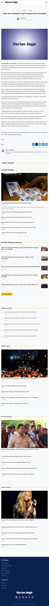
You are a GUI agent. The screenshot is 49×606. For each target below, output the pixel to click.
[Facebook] (16, 597)
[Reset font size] (24, 23)
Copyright (3, 568)
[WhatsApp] (32, 597)
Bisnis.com (3, 585)
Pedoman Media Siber (6, 565)
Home (18, 10)
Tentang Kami (4, 563)
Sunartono (23, 18)
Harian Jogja (25, 132)
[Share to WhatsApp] (40, 144)
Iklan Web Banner (5, 573)
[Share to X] (36, 144)
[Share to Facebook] (33, 144)
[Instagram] (23, 597)
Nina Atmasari (9, 150)
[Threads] (29, 597)
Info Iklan (3, 575)
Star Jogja (3, 587)
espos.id (3, 582)
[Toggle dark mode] (46, 2)
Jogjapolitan (24, 10)
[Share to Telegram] (46, 144)
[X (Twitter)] (19, 597)
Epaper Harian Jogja (15, 134)
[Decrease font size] (21, 23)
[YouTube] (26, 597)
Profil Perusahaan (5, 570)
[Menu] (2, 2)
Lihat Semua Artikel (6, 294)
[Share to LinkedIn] (43, 144)
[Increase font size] (27, 23)
